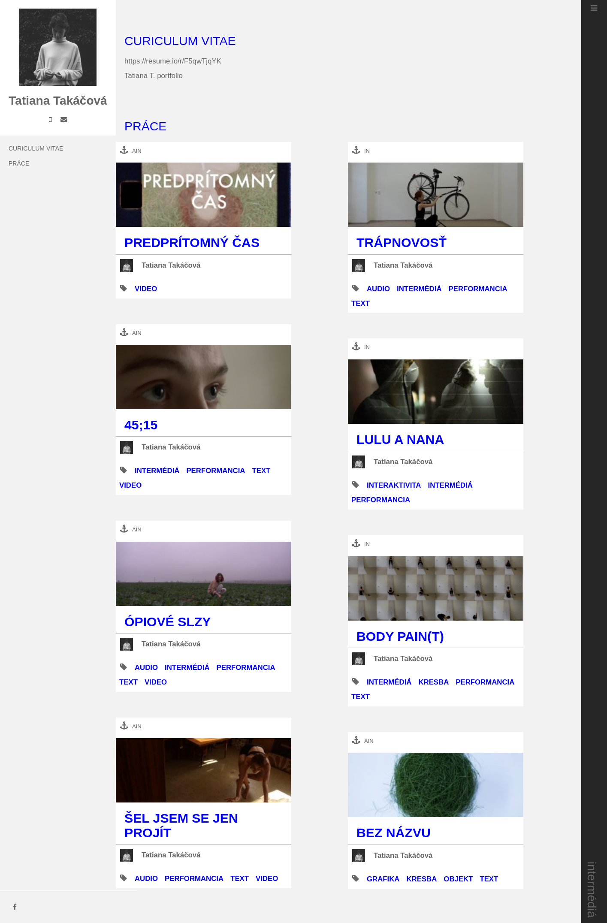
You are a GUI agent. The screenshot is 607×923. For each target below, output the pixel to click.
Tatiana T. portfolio (153, 76)
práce (19, 163)
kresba (433, 682)
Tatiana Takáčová (171, 265)
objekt (458, 879)
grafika (383, 879)
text (261, 471)
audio (146, 668)
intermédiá (592, 890)
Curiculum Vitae (36, 148)
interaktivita (394, 485)
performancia (215, 471)
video (146, 289)
